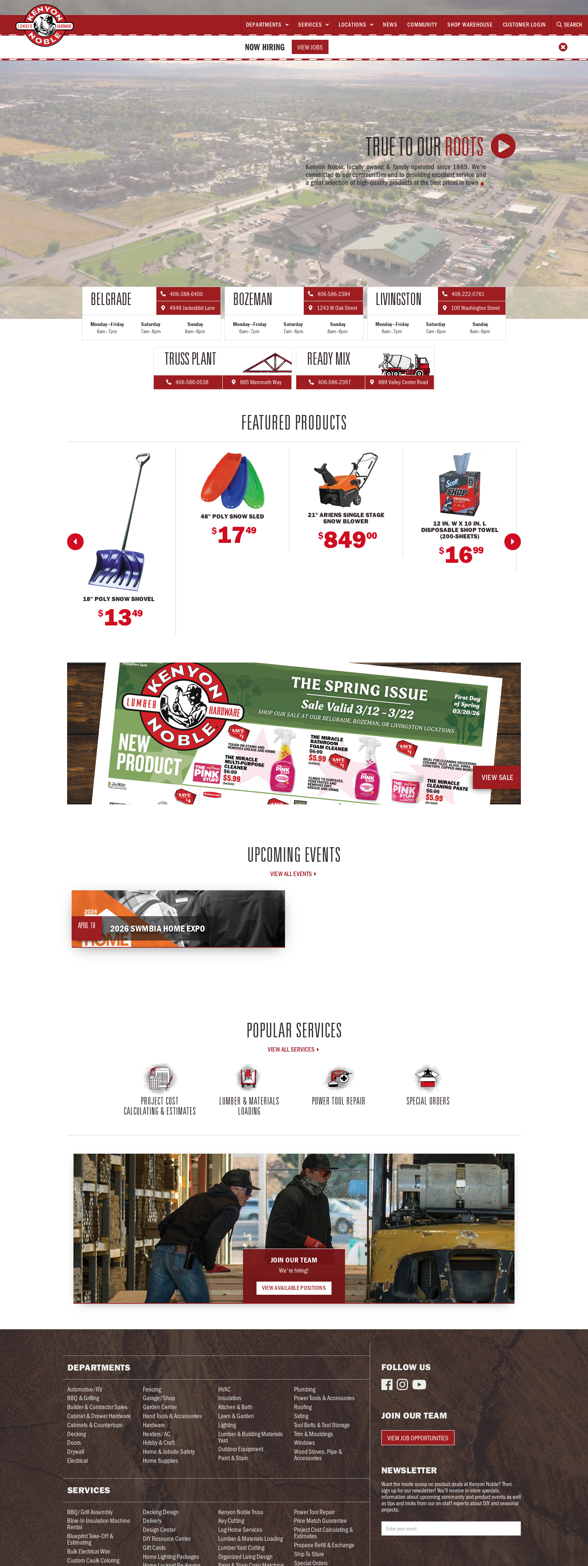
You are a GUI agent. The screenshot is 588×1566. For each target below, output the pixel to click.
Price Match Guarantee (320, 1520)
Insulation (229, 1398)
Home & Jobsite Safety (169, 1451)
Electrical (77, 1460)
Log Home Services (240, 1529)
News (390, 24)
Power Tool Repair (314, 1512)
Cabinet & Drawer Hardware (99, 1416)
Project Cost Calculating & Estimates (323, 1532)
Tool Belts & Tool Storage (322, 1425)
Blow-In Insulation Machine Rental (98, 1523)
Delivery (152, 1520)
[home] (44, 25)
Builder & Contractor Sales (97, 1407)
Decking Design (161, 1512)
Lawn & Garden (236, 1416)
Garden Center (160, 1407)
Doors (74, 1442)
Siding (301, 1416)
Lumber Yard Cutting (241, 1547)
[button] (267, 25)
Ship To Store (309, 1554)
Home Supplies (160, 1460)
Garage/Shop (159, 1398)
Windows (304, 1442)
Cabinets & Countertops (95, 1425)
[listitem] (121, 541)
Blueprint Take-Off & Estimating (90, 1539)
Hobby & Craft (159, 1442)
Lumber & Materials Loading (250, 1538)
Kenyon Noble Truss (240, 1512)
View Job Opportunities (417, 1438)
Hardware (154, 1425)
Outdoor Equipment (240, 1449)
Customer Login (524, 24)
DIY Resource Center (166, 1538)
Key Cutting (231, 1520)
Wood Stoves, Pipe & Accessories (318, 1454)
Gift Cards (154, 1547)
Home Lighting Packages (171, 1556)
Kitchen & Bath (235, 1407)
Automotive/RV (84, 1389)
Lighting (227, 1425)
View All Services (294, 1049)
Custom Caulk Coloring (93, 1560)
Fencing (152, 1389)
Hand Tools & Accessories (172, 1416)
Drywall (75, 1451)
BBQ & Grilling (83, 1398)
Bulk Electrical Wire (88, 1551)
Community (422, 24)
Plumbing (304, 1389)
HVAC (224, 1389)
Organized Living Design (245, 1556)
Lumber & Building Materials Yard (250, 1437)
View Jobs (310, 47)
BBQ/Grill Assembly (89, 1512)
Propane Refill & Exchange (324, 1545)
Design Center (159, 1529)
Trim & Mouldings (313, 1434)
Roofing (303, 1407)
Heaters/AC (156, 1434)
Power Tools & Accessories (324, 1398)
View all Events (294, 873)
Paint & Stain (233, 1458)
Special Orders (311, 1563)
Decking (76, 1434)
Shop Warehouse (470, 24)
